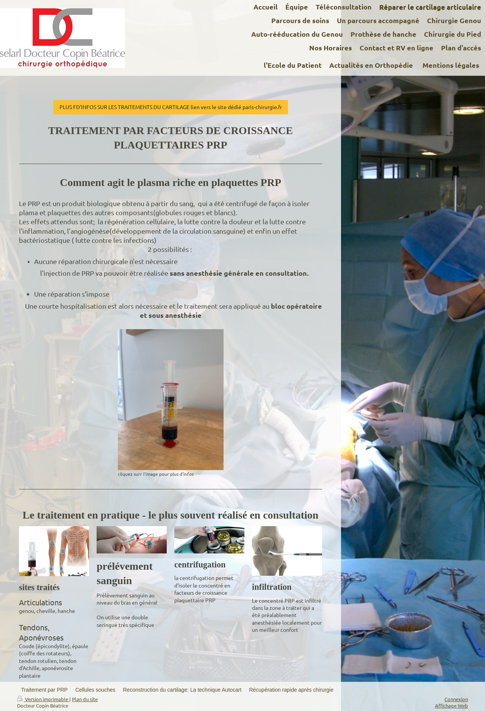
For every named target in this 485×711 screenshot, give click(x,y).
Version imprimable (43, 699)
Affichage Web (451, 705)
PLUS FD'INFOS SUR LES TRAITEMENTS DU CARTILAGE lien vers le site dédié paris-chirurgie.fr (170, 106)
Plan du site (85, 699)
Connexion (456, 699)
